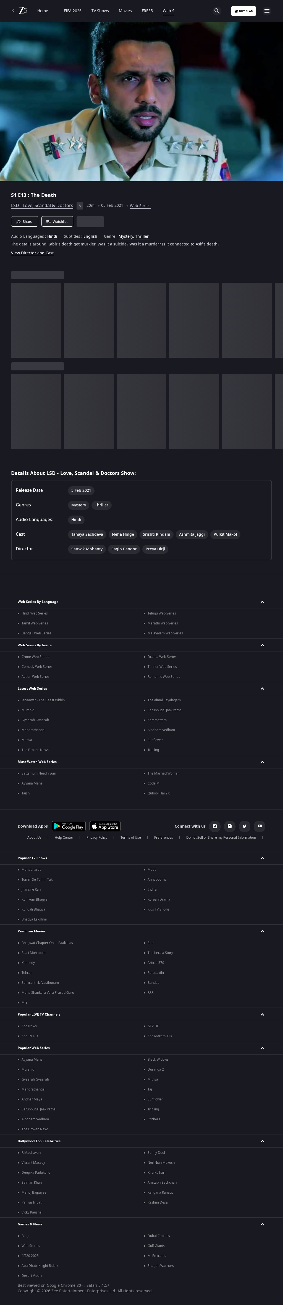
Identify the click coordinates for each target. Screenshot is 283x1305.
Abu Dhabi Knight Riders (40, 1265)
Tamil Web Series (35, 623)
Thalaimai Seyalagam (164, 700)
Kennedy (28, 962)
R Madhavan (31, 1152)
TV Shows (100, 11)
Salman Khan (32, 1182)
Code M (153, 783)
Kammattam (157, 720)
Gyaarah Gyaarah (35, 720)
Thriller (142, 236)
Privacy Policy (97, 837)
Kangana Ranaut (160, 1192)
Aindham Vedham (161, 730)
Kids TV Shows (158, 909)
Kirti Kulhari (156, 1172)
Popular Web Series (34, 1048)
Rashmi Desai (158, 1202)
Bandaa (153, 982)
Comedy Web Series (37, 666)
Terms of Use (130, 837)
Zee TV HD (30, 1036)
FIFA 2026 (70, 11)
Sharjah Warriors (161, 1265)
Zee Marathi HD (160, 1036)
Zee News (29, 1026)
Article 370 (156, 962)
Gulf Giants (156, 1245)
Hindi (52, 236)
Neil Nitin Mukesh (161, 1162)
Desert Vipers (32, 1275)
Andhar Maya (32, 1099)
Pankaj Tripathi (33, 1202)
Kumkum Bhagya (35, 899)
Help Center (64, 837)
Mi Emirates (157, 1255)
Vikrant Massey (33, 1162)
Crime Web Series (35, 656)
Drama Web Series (162, 656)
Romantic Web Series (164, 676)
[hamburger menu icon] (267, 11)
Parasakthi (156, 972)
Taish (26, 793)
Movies (125, 11)
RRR (150, 992)
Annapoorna (157, 879)
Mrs (25, 1002)
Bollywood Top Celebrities (39, 1141)
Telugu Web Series (162, 613)
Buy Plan (243, 11)
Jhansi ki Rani (31, 889)
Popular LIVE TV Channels (39, 1014)
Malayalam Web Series (165, 633)
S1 (14, 195)
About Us (34, 837)
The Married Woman (163, 773)
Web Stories (31, 1245)
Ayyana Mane (32, 783)
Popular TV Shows (32, 858)
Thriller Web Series (162, 666)
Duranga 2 (156, 1069)
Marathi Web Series (163, 623)
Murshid (28, 710)
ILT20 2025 (30, 1255)
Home (42, 11)
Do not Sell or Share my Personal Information (221, 837)
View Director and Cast (32, 253)
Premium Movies (32, 931)
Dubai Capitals (159, 1235)
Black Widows (158, 1059)
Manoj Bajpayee (34, 1192)
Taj (150, 1089)
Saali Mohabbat (34, 952)
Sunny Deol (156, 1152)
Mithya (27, 740)
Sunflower (155, 740)
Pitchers (154, 1119)
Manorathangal (33, 730)
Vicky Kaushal (32, 1212)
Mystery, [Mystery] (126, 236)
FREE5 (147, 11)
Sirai (151, 942)
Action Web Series (35, 676)
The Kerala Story (160, 952)
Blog (25, 1235)
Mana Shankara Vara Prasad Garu (48, 992)
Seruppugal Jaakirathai (165, 710)
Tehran (27, 972)
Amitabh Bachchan (162, 1182)
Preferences (163, 837)
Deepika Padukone (36, 1172)
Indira (152, 889)
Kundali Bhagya (33, 909)
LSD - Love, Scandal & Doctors (42, 205)
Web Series (173, 11)
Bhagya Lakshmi (34, 919)
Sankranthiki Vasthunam (40, 982)
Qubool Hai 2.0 (159, 793)
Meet (152, 869)
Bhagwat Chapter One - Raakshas (47, 942)
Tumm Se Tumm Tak (37, 879)
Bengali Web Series (36, 633)
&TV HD (153, 1026)
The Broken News (35, 749)
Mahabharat (31, 869)
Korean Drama (159, 899)
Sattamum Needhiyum (39, 773)
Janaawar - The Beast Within (43, 700)
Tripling (153, 749)
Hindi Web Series (35, 613)
